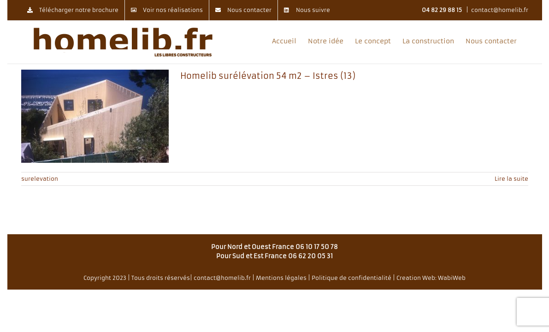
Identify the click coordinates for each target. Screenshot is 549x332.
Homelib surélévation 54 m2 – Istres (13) (267, 76)
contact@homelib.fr (499, 9)
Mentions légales (281, 277)
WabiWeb (452, 277)
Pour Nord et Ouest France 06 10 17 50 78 (274, 247)
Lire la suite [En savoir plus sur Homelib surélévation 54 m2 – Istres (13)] (511, 178)
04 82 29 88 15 (442, 9)
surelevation (39, 178)
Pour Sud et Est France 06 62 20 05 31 (274, 256)
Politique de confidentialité (351, 277)
